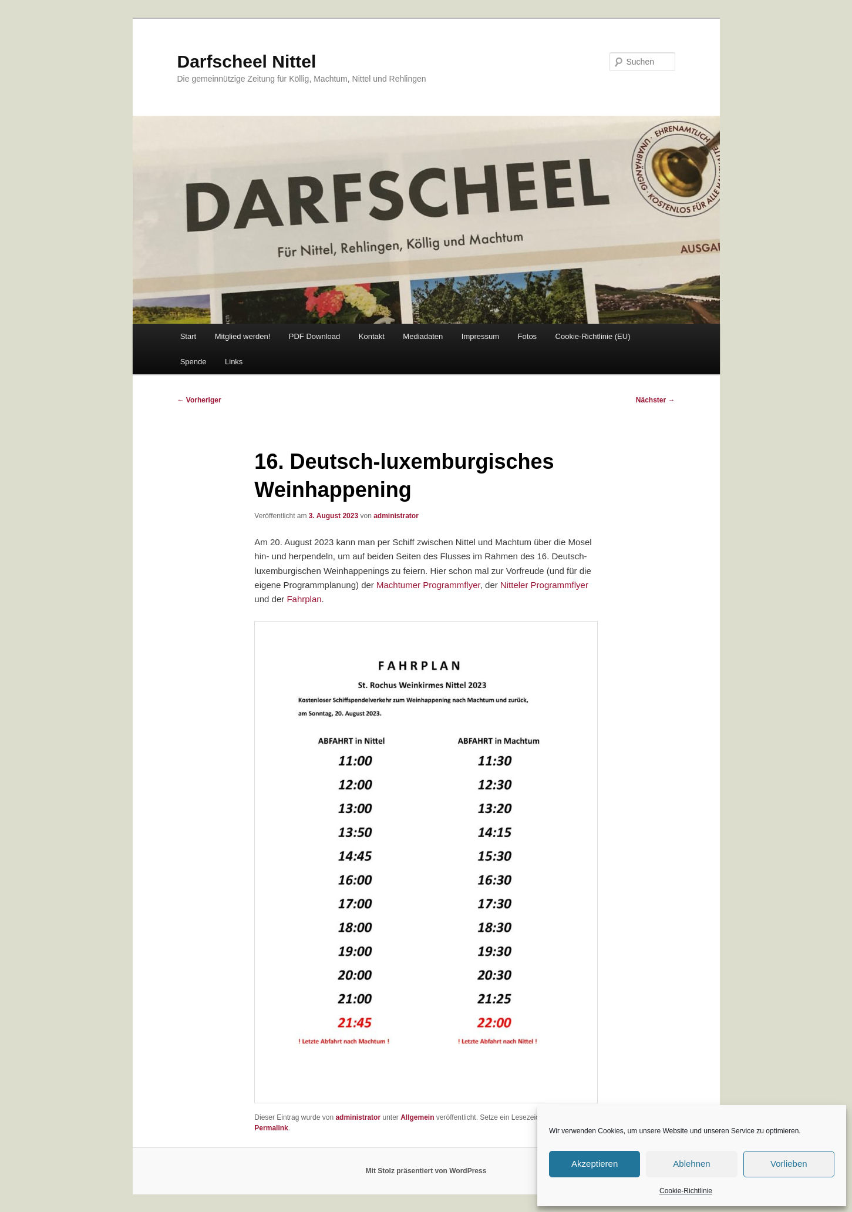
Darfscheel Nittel (246, 61)
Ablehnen (691, 1164)
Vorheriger (199, 400)
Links (234, 361)
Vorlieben (788, 1164)
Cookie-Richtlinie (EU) (593, 336)
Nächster (655, 400)
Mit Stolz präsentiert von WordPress (426, 1171)
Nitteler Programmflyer (544, 585)
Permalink (271, 1128)
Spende (193, 361)
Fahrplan (304, 599)
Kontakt (372, 336)
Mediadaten (423, 336)
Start (188, 336)
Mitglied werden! (243, 336)
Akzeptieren (594, 1164)
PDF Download (314, 336)
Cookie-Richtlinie (685, 1191)
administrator (396, 516)
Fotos (527, 336)
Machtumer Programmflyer (428, 585)
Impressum (480, 336)
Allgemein (417, 1117)
